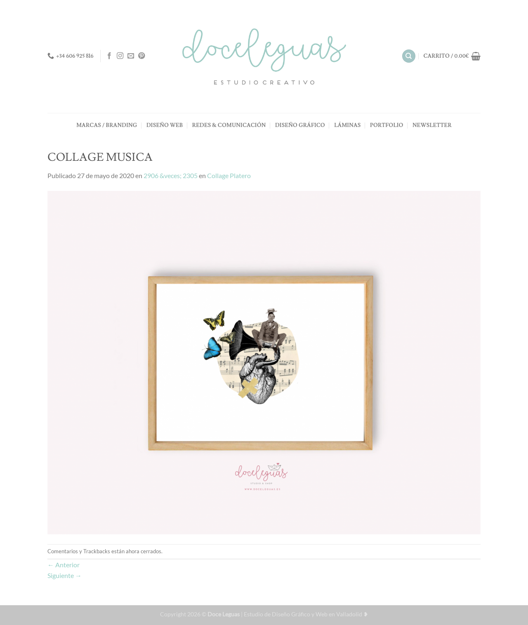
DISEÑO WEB (164, 125)
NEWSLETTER (432, 125)
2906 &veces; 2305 (171, 175)
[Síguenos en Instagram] (120, 56)
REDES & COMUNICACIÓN (229, 125)
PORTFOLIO (386, 125)
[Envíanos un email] (130, 56)
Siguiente (64, 575)
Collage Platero (229, 175)
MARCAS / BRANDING (106, 125)
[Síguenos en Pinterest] (141, 56)
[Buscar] (408, 56)
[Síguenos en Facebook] (109, 56)
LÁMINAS (347, 125)
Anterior (63, 565)
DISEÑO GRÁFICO (300, 125)
